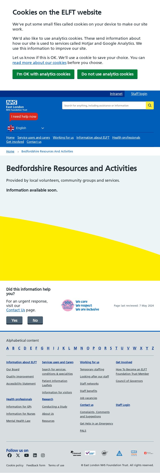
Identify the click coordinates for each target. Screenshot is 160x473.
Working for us (63, 137)
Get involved (15, 142)
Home (10, 137)
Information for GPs (18, 406)
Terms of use (56, 465)
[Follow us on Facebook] (10, 456)
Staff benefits (88, 390)
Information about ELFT (92, 137)
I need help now (23, 116)
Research (47, 399)
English (17, 128)
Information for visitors (57, 392)
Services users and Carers (57, 362)
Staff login (139, 94)
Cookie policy (15, 465)
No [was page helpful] (35, 320)
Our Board (12, 369)
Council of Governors (129, 380)
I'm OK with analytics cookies (43, 74)
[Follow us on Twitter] (18, 456)
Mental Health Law (18, 420)
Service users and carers (34, 137)
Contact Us (15, 310)
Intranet (116, 94)
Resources (48, 420)
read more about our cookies (39, 62)
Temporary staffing (92, 369)
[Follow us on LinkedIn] (35, 456)
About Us (48, 413)
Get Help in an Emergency (96, 423)
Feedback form (35, 465)
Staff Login (123, 405)
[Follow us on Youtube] (26, 456)
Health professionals (126, 137)
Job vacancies (88, 398)
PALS (83, 430)
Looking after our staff (94, 376)
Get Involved (124, 362)
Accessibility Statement (21, 383)
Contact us (34, 142)
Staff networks (89, 383)
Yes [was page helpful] (14, 320)
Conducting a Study (54, 406)
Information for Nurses (20, 413)
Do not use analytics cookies (107, 74)
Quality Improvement (20, 376)
